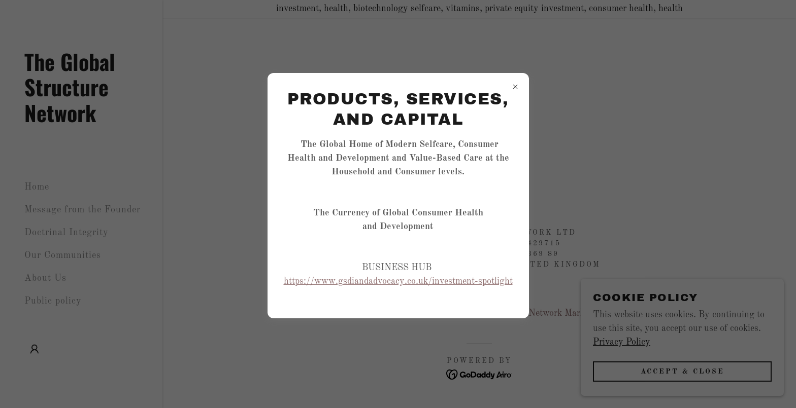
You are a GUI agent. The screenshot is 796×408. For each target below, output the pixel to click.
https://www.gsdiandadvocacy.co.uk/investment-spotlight (398, 281)
